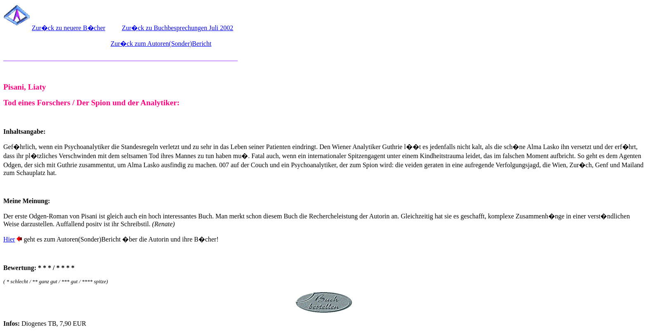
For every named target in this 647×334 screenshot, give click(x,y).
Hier (9, 239)
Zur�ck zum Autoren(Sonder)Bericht (161, 43)
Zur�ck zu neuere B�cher (68, 27)
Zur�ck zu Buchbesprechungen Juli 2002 (177, 27)
